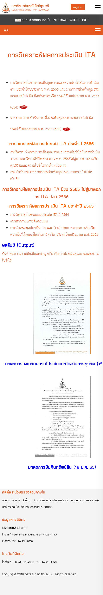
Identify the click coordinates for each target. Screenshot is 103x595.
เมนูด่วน (77, 7)
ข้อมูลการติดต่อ (13, 519)
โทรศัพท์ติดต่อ (13, 553)
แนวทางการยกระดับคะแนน (29, 221)
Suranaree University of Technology (30, 9)
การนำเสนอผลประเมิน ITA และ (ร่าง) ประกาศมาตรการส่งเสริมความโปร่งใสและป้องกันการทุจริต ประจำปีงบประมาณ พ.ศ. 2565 (54, 231)
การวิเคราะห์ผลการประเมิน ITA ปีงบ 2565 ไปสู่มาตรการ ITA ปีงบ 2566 (51, 192)
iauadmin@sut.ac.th (14, 528)
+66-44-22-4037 (22, 541)
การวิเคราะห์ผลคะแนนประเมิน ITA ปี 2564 (39, 215)
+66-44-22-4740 (46, 534)
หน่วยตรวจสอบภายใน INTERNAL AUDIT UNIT (54, 20)
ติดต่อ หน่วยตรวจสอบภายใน (23, 492)
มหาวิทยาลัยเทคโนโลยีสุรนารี (30, 6)
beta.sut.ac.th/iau (37, 574)
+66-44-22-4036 (23, 534)
